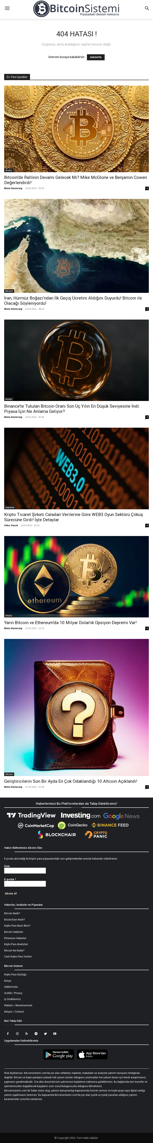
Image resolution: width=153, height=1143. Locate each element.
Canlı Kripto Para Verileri (18, 956)
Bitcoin (9, 291)
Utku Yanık (11, 525)
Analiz (8, 170)
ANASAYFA (96, 57)
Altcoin (9, 774)
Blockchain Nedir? (14, 919)
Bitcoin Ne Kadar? (14, 950)
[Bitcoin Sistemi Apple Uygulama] (93, 1059)
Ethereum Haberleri (15, 938)
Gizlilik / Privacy (13, 993)
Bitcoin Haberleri (13, 932)
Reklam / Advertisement (18, 1005)
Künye (7, 980)
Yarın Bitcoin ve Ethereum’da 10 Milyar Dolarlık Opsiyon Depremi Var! (70, 622)
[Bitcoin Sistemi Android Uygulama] (59, 1059)
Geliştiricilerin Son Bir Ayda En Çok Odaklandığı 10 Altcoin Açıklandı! (70, 781)
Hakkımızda (11, 986)
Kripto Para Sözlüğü (15, 974)
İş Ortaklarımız (12, 999)
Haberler (9, 507)
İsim (7, 866)
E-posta (10, 879)
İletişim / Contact (14, 1011)
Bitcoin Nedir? (12, 913)
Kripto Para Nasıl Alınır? (17, 925)
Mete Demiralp (13, 188)
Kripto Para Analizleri (16, 944)
